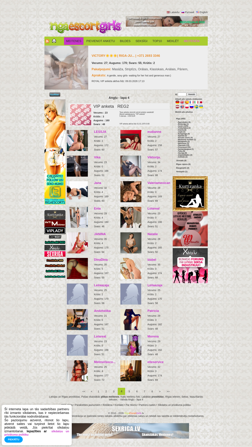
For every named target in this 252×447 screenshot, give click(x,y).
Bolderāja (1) (183, 124)
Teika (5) (181, 151)
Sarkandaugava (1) (186, 149)
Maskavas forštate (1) (187, 140)
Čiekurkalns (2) (184, 128)
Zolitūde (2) (183, 157)
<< (84, 391)
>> (168, 391)
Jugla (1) (181, 132)
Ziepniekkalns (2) (185, 155)
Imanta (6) (182, 130)
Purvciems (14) (184, 147)
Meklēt (173, 41)
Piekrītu (13, 439)
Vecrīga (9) (182, 153)
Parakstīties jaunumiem (88, 405)
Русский (189, 12)
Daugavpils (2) (182, 168)
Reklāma (107, 405)
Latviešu (174, 12)
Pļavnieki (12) (183, 145)
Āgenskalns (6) (184, 122)
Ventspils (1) (182, 171)
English (204, 12)
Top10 (157, 41)
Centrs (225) (183, 126)
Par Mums (131, 405)
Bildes (125, 41)
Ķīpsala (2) (182, 136)
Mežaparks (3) (184, 141)
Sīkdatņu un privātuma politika (174, 405)
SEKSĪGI (142, 41)
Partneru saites (147, 405)
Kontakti (119, 405)
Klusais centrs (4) (185, 138)
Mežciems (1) (183, 143)
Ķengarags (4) (184, 134)
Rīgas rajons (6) (183, 164)
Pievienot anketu (100, 41)
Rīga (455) (181, 119)
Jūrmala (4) (181, 160)
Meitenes (73, 41)
